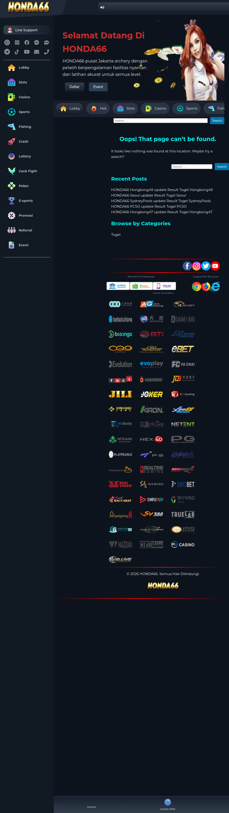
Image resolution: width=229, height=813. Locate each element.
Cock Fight (21, 171)
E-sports (19, 200)
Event (17, 245)
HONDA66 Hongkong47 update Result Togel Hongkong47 (161, 212)
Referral (19, 230)
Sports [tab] (186, 108)
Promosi (19, 215)
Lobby (17, 67)
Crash (17, 141)
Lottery (18, 156)
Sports (18, 112)
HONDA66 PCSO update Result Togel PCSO (149, 206)
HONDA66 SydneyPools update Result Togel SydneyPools (161, 201)
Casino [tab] (155, 108)
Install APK (167, 804)
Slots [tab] (125, 108)
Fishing (18, 126)
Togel (116, 234)
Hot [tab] (98, 108)
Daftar (74, 87)
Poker (17, 186)
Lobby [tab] (69, 108)
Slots (16, 82)
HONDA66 (149, 574)
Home (91, 803)
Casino (18, 97)
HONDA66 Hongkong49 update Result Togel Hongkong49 (162, 190)
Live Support (22, 30)
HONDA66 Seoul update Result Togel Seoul (148, 195)
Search (217, 120)
